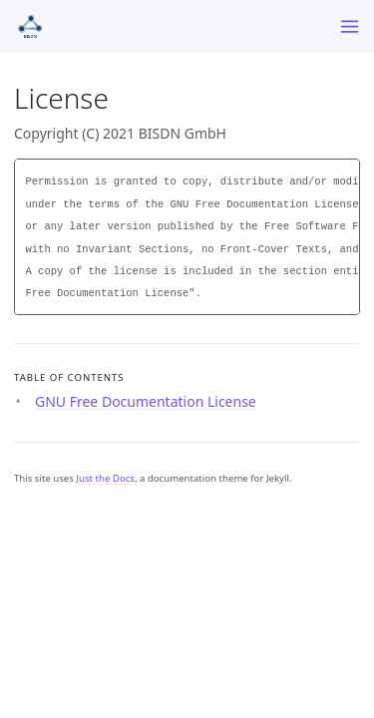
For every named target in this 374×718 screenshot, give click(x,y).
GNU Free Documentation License (145, 401)
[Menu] (349, 26)
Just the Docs (105, 478)
